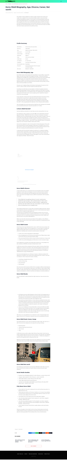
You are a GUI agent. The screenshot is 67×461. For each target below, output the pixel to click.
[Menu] (6, 1)
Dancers (16, 429)
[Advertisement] (33, 34)
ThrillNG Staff (26, 12)
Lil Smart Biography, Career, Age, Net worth (46, 440)
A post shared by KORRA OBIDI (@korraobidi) (29, 184)
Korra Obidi (20, 429)
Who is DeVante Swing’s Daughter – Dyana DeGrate (20, 441)
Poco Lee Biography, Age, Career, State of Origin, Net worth (33, 441)
